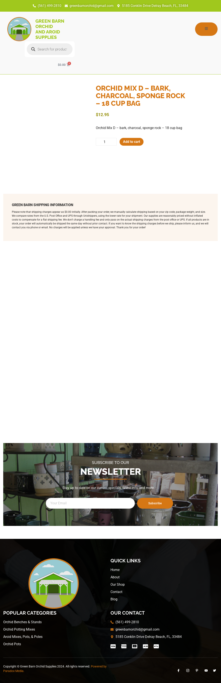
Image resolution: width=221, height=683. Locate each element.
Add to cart (131, 142)
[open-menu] (206, 29)
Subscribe (155, 503)
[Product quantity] (106, 142)
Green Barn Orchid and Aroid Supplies (49, 29)
